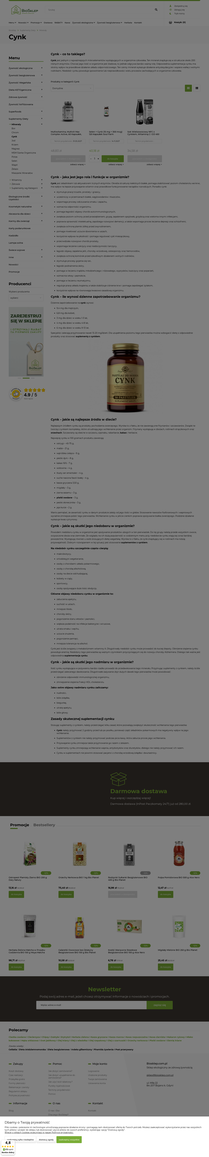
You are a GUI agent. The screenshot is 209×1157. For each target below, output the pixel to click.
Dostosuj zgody (46, 1139)
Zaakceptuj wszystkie (69, 1139)
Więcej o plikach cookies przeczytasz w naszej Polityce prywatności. (39, 1132)
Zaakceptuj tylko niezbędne (20, 1139)
